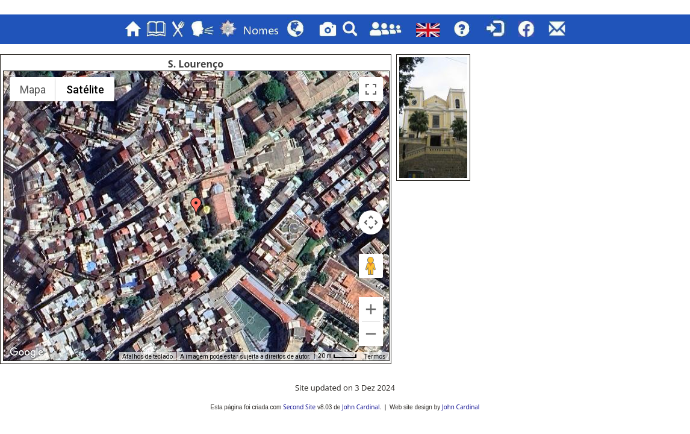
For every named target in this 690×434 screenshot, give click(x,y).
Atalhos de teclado (147, 356)
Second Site (299, 407)
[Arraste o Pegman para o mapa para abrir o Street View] (371, 266)
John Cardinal (360, 407)
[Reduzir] (371, 334)
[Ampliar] (371, 309)
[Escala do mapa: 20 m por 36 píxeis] (337, 356)
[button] (196, 206)
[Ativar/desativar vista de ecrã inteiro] (371, 89)
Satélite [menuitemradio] (85, 89)
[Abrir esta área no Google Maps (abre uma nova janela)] (26, 352)
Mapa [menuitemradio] (33, 89)
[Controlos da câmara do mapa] (371, 222)
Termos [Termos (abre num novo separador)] (374, 356)
